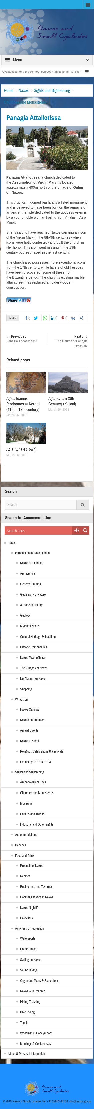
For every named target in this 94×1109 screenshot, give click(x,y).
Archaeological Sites (33, 782)
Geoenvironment (30, 584)
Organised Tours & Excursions (39, 981)
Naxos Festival (29, 741)
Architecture (27, 573)
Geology (25, 615)
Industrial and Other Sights (36, 824)
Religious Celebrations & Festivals (41, 751)
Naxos (24, 90)
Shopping (26, 689)
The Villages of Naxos (34, 668)
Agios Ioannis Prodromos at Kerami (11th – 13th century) (23, 404)
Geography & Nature (33, 594)
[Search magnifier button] (85, 530)
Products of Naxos (31, 866)
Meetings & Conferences (35, 1044)
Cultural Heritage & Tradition (38, 637)
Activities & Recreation (29, 928)
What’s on (21, 699)
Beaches (20, 845)
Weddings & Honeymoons (36, 1033)
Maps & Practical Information (26, 1054)
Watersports (27, 938)
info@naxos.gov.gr (80, 1101)
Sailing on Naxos (30, 960)
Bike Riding (27, 1012)
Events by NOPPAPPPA (35, 762)
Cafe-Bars (26, 918)
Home (8, 90)
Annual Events (29, 730)
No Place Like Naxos (33, 679)
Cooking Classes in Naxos (36, 897)
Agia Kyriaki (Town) (21, 449)
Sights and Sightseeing (52, 90)
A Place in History (31, 605)
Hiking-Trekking (30, 1002)
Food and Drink (24, 856)
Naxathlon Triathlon (32, 720)
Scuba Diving (28, 970)
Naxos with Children (32, 991)
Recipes (25, 876)
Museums (26, 803)
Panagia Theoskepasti (25, 339)
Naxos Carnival (29, 709)
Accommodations (26, 835)
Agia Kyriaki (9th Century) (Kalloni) (62, 401)
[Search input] (38, 530)
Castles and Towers (32, 814)
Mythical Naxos (30, 626)
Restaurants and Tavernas (36, 887)
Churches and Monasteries (25, 102)
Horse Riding (28, 949)
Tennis (24, 1023)
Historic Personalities (33, 647)
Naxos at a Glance (31, 563)
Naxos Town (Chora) (33, 658)
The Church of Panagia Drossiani (68, 341)
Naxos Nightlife (29, 908)
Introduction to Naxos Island (32, 553)
